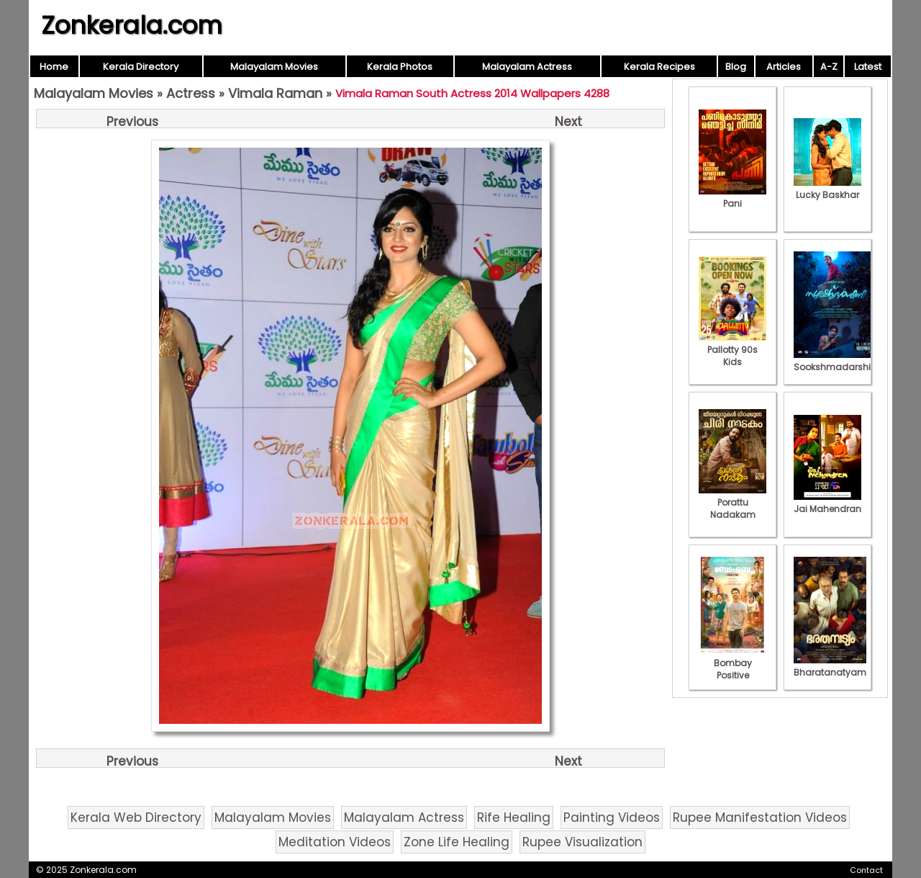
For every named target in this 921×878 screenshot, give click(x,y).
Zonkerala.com (131, 25)
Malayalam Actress (527, 66)
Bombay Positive (732, 663)
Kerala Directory (140, 66)
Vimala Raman (275, 93)
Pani (732, 197)
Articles (783, 66)
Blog (735, 66)
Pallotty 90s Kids (732, 349)
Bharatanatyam (830, 666)
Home (54, 66)
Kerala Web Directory (136, 817)
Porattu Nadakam (732, 502)
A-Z (829, 66)
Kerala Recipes (659, 66)
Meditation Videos (334, 842)
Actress (190, 93)
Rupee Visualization (582, 842)
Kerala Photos (399, 66)
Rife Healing (513, 817)
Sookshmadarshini (836, 361)
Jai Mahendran (827, 502)
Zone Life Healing (456, 842)
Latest (867, 66)
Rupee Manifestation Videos (760, 817)
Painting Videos (611, 817)
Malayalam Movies (274, 66)
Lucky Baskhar (827, 188)
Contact (866, 870)
